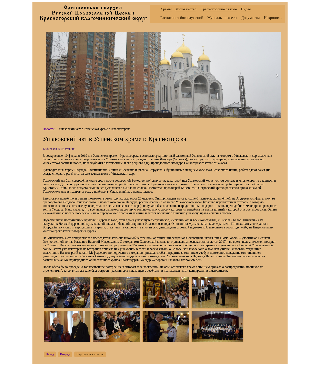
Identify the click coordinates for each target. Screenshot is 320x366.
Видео (246, 9)
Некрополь (272, 17)
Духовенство (186, 9)
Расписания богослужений (181, 17)
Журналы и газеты (222, 17)
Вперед (65, 354)
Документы (250, 17)
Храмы (166, 9)
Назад (50, 354)
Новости (48, 129)
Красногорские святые (218, 9)
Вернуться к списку (90, 354)
